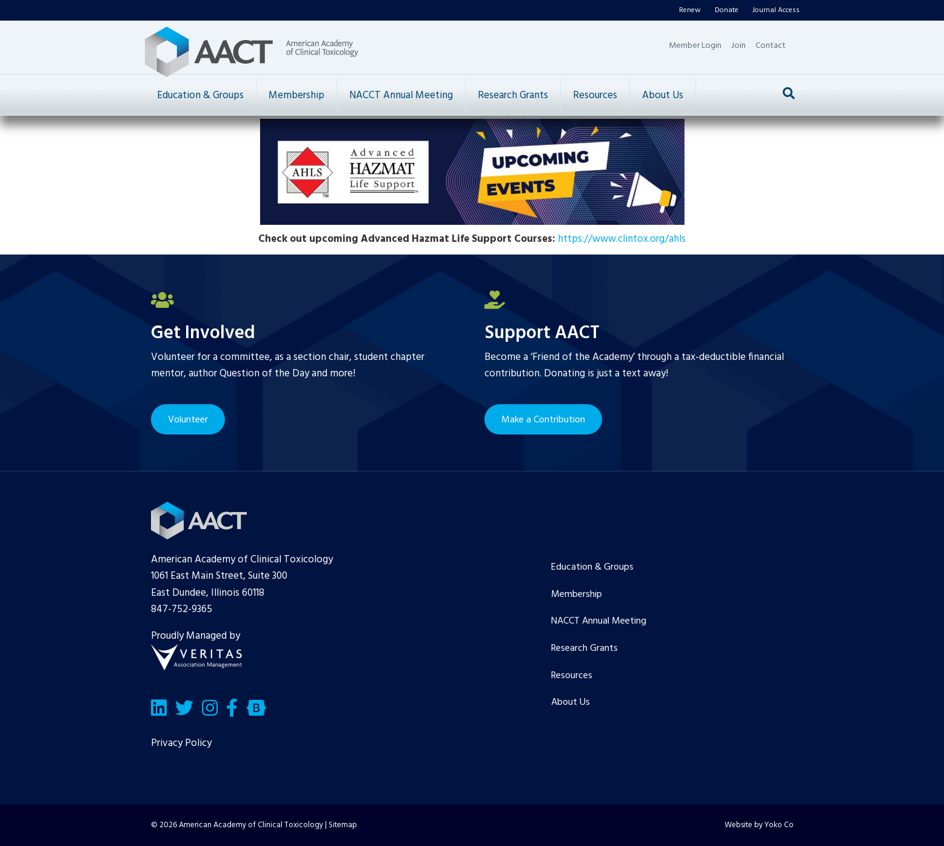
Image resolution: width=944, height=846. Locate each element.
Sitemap (343, 825)
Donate (726, 10)
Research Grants (513, 95)
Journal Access (776, 10)
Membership (296, 95)
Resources (595, 95)
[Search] (789, 93)
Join (738, 46)
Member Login (695, 46)
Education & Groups (200, 95)
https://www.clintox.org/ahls (622, 239)
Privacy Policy (181, 743)
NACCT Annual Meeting (401, 95)
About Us (662, 95)
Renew (690, 10)
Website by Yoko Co (759, 825)
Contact (770, 46)
